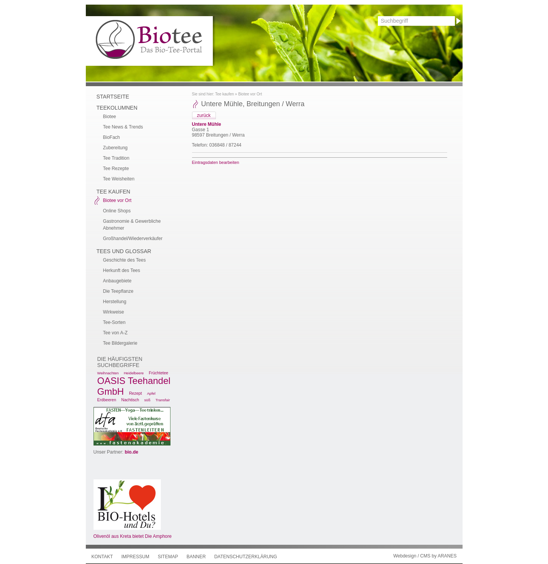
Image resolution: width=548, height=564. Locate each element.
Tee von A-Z (115, 332)
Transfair (162, 400)
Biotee (109, 116)
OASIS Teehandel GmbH (133, 386)
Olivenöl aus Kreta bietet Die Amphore (133, 536)
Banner (196, 556)
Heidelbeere (134, 373)
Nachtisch (130, 399)
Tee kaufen (224, 94)
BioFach (111, 137)
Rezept (135, 393)
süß (147, 400)
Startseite (113, 96)
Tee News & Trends (123, 127)
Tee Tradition (116, 158)
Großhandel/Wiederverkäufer (133, 238)
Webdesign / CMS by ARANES (425, 556)
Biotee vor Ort (250, 94)
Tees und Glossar (124, 251)
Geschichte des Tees (124, 260)
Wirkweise (113, 312)
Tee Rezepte (116, 168)
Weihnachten (108, 373)
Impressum (135, 556)
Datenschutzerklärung (245, 556)
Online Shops (117, 211)
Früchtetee (158, 372)
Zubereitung (115, 147)
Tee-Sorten (114, 322)
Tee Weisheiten (119, 179)
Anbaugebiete (117, 281)
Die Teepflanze (118, 291)
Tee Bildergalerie (120, 343)
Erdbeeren (106, 399)
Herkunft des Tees (121, 270)
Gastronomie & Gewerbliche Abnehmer (132, 225)
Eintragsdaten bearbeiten (215, 162)
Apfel (151, 393)
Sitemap (168, 556)
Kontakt (102, 556)
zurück (204, 115)
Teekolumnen (117, 108)
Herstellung (115, 301)
